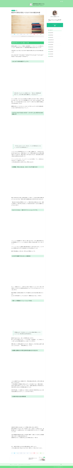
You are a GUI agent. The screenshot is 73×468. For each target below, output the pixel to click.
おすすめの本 (13, 10)
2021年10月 (51, 42)
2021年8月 (51, 44)
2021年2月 (51, 56)
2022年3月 (51, 32)
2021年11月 (51, 39)
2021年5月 (51, 51)
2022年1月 (51, 37)
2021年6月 (51, 49)
